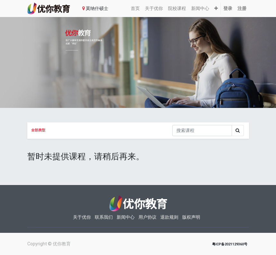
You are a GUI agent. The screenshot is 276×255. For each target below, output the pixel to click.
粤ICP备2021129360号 (229, 244)
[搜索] (202, 130)
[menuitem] (135, 8)
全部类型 (38, 130)
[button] (216, 8)
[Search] (238, 130)
